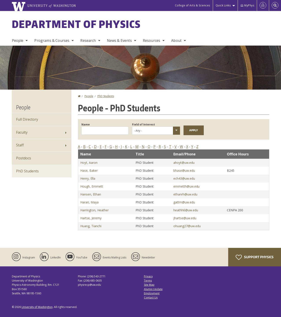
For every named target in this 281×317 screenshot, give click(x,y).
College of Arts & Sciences (192, 5)
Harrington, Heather (94, 210)
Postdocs (23, 158)
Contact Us (151, 297)
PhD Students (105, 96)
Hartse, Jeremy (90, 218)
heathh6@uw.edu (185, 210)
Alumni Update (153, 289)
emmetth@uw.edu (186, 186)
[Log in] (263, 5)
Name (85, 124)
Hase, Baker (89, 170)
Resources (151, 40)
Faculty (22, 132)
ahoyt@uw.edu (184, 162)
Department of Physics (76, 24)
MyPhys (247, 5)
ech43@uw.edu (184, 178)
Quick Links (223, 5)
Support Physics (255, 257)
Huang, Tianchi (90, 226)
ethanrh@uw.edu (185, 194)
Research (88, 40)
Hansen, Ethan (90, 194)
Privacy (148, 276)
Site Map (149, 285)
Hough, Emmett (91, 186)
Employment (152, 293)
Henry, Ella (87, 178)
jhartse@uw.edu (184, 218)
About (176, 40)
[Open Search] (275, 5)
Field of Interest (143, 124)
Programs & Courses (51, 40)
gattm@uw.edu (184, 202)
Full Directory (27, 119)
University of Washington (37, 307)
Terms (148, 280)
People (18, 40)
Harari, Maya (89, 202)
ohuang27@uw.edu (187, 226)
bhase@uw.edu (184, 170)
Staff (20, 145)
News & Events (119, 40)
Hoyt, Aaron (88, 162)
